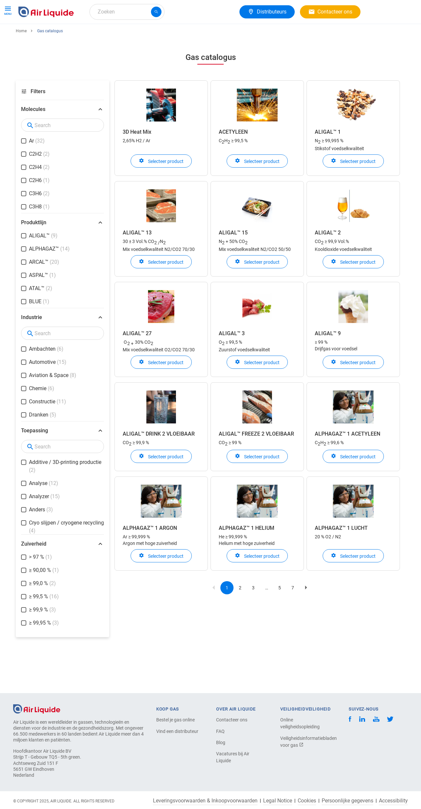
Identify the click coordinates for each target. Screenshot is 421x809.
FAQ (220, 731)
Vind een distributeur (177, 731)
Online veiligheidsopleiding (300, 723)
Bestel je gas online (175, 719)
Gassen (29, 35)
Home (21, 55)
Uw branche (175, 35)
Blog (220, 742)
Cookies (307, 800)
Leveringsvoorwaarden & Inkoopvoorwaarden (205, 800)
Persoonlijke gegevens (347, 800)
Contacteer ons (231, 719)
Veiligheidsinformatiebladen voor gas (303, 742)
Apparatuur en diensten (76, 35)
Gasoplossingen (132, 35)
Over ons (209, 35)
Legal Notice (277, 800)
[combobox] (126, 12)
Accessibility (393, 800)
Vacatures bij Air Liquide (232, 757)
